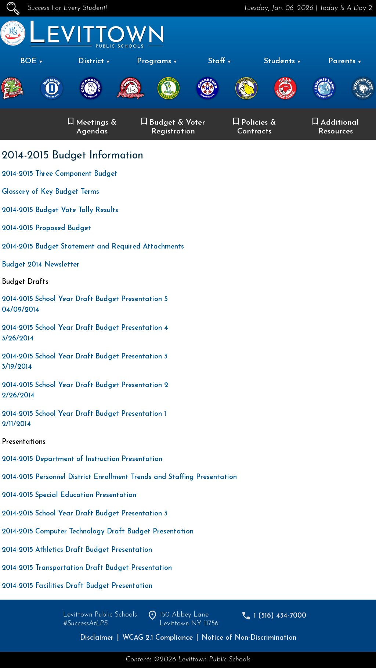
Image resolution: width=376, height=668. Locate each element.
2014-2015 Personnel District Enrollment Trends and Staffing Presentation (119, 477)
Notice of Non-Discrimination (249, 638)
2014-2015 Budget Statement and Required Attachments (93, 246)
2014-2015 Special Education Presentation (69, 495)
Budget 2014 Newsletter (40, 264)
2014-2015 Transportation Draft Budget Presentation (87, 568)
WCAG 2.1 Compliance (157, 638)
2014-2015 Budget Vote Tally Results (60, 210)
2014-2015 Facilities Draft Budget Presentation (77, 586)
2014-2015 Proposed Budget (46, 228)
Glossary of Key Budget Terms (50, 192)
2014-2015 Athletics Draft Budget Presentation (77, 550)
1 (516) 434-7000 (280, 615)
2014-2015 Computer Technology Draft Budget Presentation (98, 531)
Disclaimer (96, 638)
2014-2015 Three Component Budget (60, 174)
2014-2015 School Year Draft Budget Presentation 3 (84, 513)
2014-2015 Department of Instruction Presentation (82, 459)
